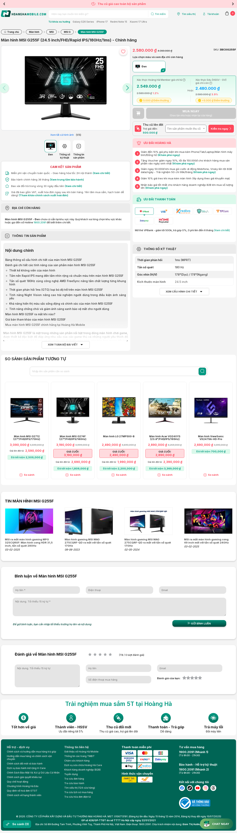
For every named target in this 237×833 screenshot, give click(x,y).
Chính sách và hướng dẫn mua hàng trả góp (31, 751)
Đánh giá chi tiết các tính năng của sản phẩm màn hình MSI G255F (50, 265)
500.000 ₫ (150, 132)
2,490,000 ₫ (118, 455)
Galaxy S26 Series (83, 21)
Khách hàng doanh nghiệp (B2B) (82, 769)
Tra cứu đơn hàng (74, 778)
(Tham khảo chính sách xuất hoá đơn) (43, 195)
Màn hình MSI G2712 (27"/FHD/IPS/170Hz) (26, 438)
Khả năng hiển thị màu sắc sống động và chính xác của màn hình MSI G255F (61, 303)
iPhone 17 (102, 21)
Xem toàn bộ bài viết (63, 344)
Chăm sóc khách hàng (77, 760)
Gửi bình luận (199, 623)
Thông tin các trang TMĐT (79, 756)
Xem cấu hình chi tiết (181, 291)
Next (233, 4)
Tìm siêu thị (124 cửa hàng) (79, 787)
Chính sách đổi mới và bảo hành (25, 763)
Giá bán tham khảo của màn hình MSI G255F (35, 319)
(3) (27, 824)
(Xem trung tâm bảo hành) (67, 179)
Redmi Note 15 (118, 21)
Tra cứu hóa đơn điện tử (77, 796)
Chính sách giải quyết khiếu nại (24, 777)
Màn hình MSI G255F (17, 333)
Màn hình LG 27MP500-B (119, 436)
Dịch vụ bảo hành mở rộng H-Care (26, 768)
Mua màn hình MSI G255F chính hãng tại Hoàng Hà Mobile (45, 324)
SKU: (216, 49)
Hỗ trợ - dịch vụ (18, 747)
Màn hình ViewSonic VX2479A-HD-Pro (211, 438)
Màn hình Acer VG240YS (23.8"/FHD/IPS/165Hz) (164, 438)
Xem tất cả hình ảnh (62, 134)
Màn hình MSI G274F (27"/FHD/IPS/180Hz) (72, 438)
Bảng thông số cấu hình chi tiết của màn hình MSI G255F (43, 259)
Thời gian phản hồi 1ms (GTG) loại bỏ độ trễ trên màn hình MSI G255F (56, 289)
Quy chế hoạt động (17, 781)
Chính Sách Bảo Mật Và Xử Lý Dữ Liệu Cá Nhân (33, 772)
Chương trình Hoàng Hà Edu (22, 786)
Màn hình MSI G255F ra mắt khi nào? (30, 314)
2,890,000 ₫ (165, 455)
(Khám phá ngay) (169, 155)
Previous (4, 4)
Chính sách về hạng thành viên (24, 795)
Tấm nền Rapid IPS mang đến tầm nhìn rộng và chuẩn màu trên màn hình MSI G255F (66, 275)
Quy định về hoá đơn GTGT (22, 790)
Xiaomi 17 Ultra (138, 21)
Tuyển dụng (71, 774)
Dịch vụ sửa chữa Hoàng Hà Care (83, 765)
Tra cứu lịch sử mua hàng (78, 792)
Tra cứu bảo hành (74, 783)
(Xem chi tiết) (101, 173)
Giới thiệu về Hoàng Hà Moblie (81, 751)
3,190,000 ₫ (73, 455)
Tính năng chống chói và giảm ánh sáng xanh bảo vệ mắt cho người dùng (59, 309)
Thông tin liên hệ (76, 747)
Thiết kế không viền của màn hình (32, 270)
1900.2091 (40, 222)
